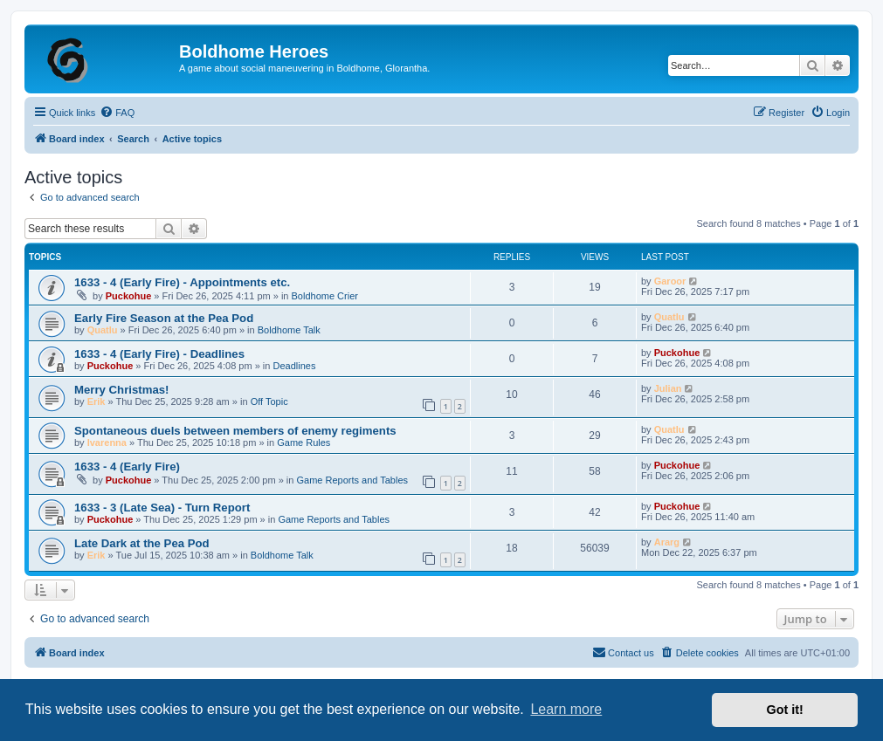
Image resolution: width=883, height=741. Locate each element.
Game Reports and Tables (352, 480)
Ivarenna (107, 442)
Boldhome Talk (289, 330)
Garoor (670, 281)
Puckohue (129, 296)
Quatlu (102, 330)
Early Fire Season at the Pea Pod (163, 318)
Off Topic (269, 401)
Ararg (666, 542)
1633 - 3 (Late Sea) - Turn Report (162, 507)
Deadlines (293, 365)
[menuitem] (117, 112)
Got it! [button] (785, 710)
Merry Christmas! (121, 389)
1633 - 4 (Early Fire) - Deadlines (159, 353)
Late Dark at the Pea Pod (142, 543)
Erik (96, 401)
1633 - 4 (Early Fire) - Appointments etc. (182, 282)
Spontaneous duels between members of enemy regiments (235, 430)
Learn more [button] (566, 709)
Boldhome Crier (325, 296)
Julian (668, 388)
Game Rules (303, 442)
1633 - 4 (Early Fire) (127, 466)
